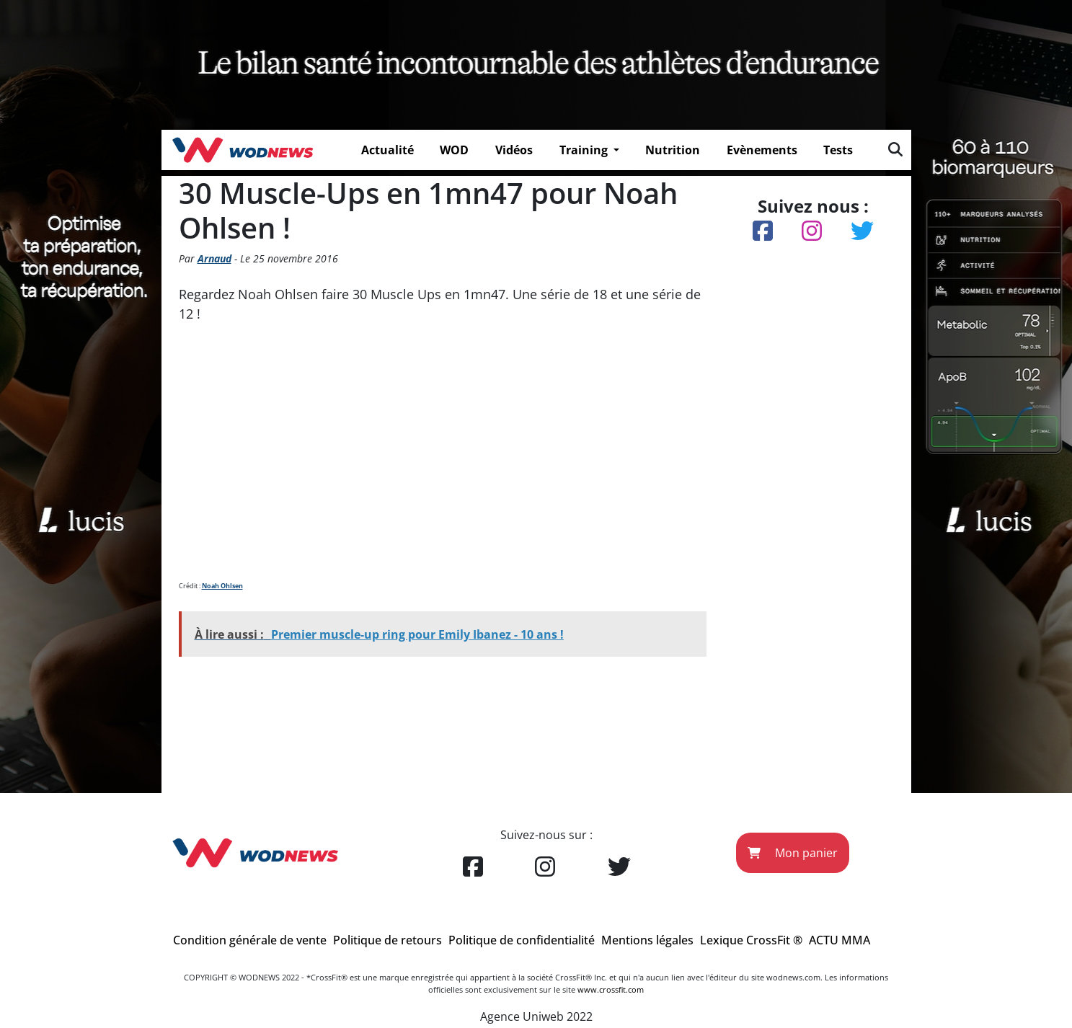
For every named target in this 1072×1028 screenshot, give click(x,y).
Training (585, 150)
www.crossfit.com (610, 989)
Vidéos (514, 150)
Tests (838, 150)
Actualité (387, 150)
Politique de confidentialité (521, 940)
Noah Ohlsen (222, 585)
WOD (454, 150)
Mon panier (793, 853)
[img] (895, 149)
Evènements (762, 150)
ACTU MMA (839, 940)
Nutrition (672, 150)
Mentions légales (647, 940)
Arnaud (214, 258)
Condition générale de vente (250, 940)
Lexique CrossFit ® (751, 940)
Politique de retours (387, 940)
